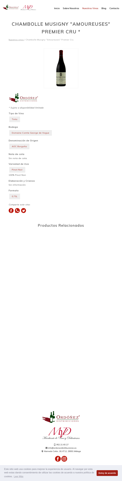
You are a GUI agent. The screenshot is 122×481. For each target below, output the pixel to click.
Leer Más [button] (18, 476)
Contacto (114, 8)
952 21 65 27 (61, 444)
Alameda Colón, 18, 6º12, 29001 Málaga (61, 451)
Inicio (57, 8)
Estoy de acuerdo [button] (107, 473)
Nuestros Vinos (90, 8)
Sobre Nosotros (71, 8)
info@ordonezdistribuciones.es (61, 448)
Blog (103, 8)
